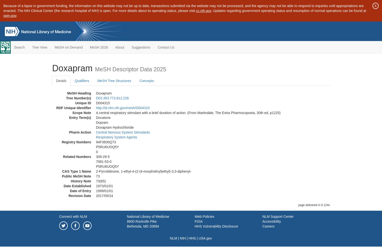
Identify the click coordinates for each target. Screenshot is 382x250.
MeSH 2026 (99, 47)
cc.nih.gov (203, 11)
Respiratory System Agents (116, 137)
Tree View (39, 47)
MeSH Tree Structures (114, 81)
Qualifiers (82, 81)
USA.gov (205, 238)
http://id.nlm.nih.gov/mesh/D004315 (123, 108)
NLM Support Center (278, 217)
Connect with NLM (73, 217)
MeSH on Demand (69, 47)
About (119, 47)
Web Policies (204, 217)
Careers (268, 226)
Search (19, 47)
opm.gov (9, 16)
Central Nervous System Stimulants (123, 132)
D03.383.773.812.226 (112, 98)
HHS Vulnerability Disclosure (216, 226)
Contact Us (166, 47)
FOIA (199, 221)
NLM (173, 238)
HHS (192, 238)
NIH (183, 238)
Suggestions (141, 47)
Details (61, 81)
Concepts (146, 81)
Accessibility (271, 221)
